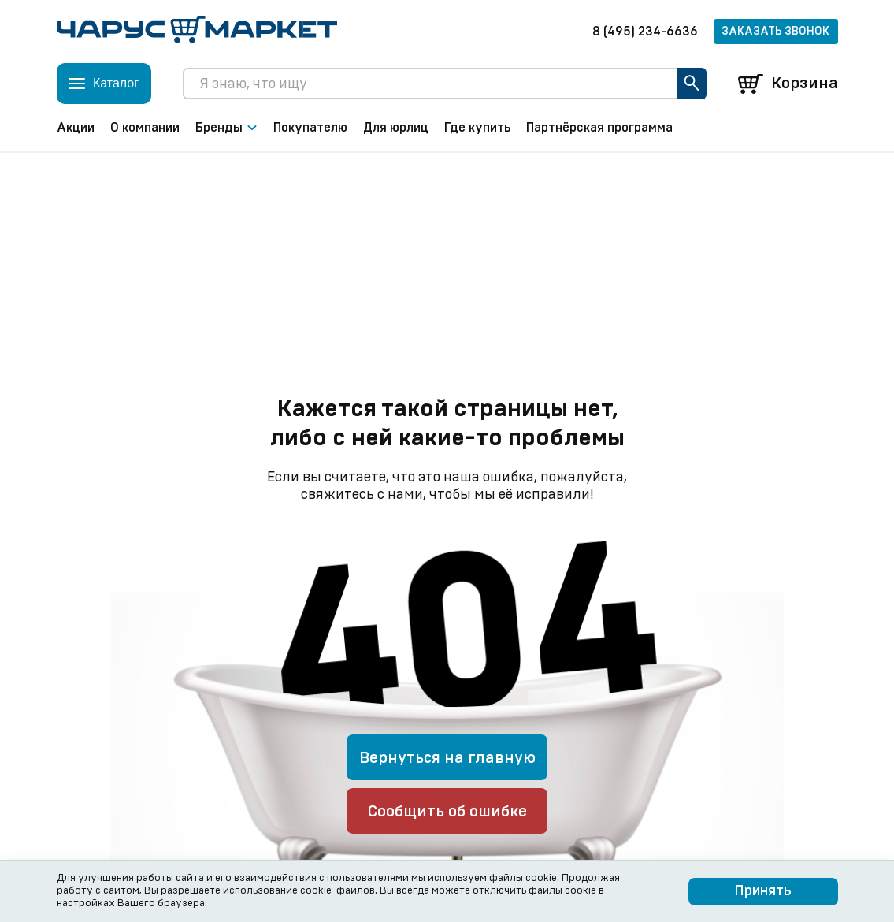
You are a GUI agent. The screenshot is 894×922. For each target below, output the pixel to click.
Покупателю (310, 127)
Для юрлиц (395, 127)
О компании (145, 127)
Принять (763, 891)
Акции (76, 127)
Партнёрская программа (599, 127)
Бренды (226, 127)
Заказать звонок (775, 31)
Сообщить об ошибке (447, 812)
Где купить (477, 127)
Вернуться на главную (447, 758)
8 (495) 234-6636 (645, 31)
